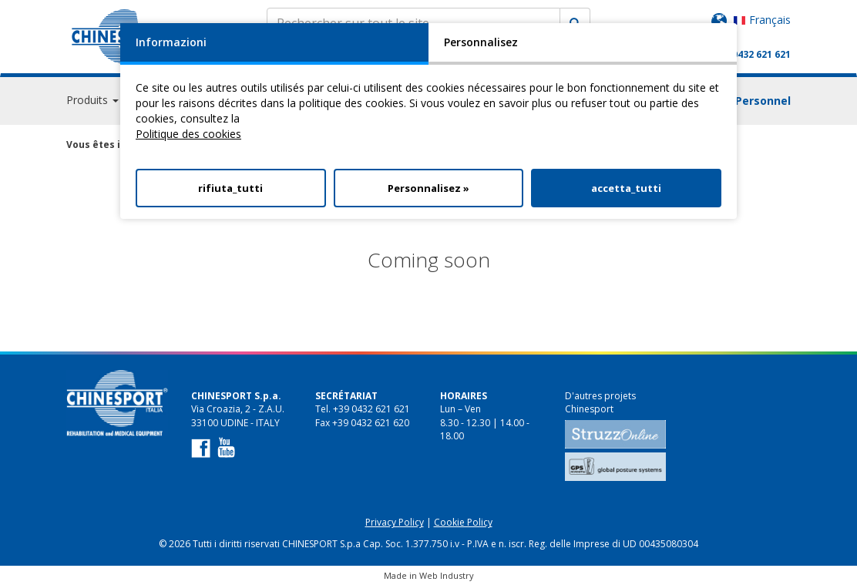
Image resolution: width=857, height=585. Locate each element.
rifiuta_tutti (230, 188)
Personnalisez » (428, 188)
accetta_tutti (626, 188)
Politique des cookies (188, 133)
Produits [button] (92, 99)
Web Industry (446, 575)
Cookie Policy (463, 522)
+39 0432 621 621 (752, 54)
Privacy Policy (394, 522)
